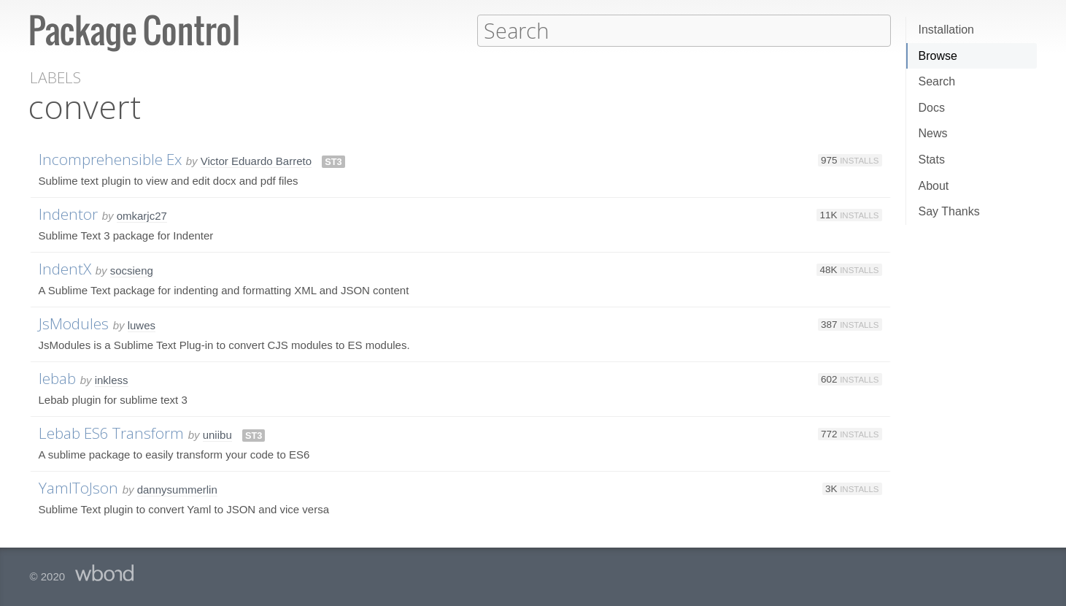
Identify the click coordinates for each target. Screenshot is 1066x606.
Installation (947, 29)
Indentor (68, 213)
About (934, 186)
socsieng (131, 270)
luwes (141, 324)
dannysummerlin (177, 489)
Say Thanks (949, 211)
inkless (111, 379)
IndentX (65, 268)
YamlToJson (78, 487)
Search (937, 81)
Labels (55, 77)
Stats (932, 159)
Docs (932, 107)
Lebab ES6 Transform (111, 432)
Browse (938, 56)
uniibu (217, 434)
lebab (57, 377)
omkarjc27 (142, 215)
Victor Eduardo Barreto (256, 160)
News (933, 133)
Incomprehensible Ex (110, 158)
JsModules (74, 322)
